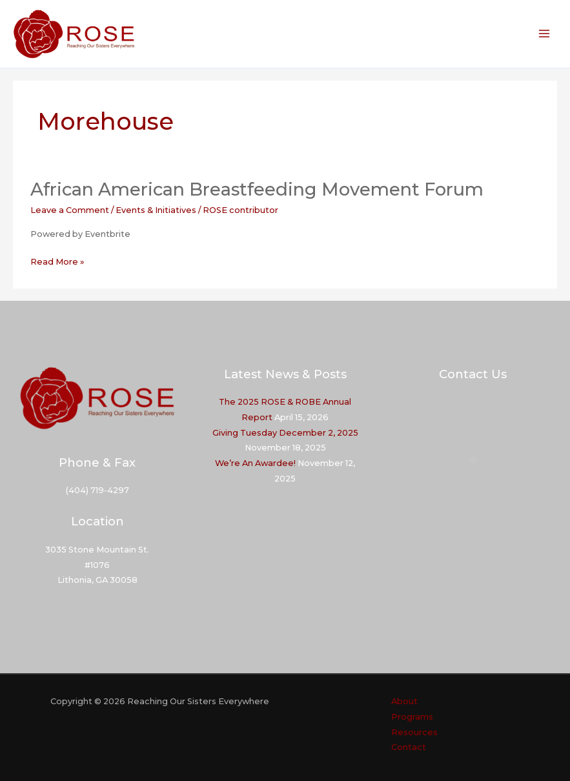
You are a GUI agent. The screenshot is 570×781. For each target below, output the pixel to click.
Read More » (57, 262)
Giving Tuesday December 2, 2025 (285, 433)
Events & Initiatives (156, 210)
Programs (412, 717)
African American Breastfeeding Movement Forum (256, 189)
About (404, 701)
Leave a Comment (69, 210)
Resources (414, 732)
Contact (408, 747)
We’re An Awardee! (255, 463)
